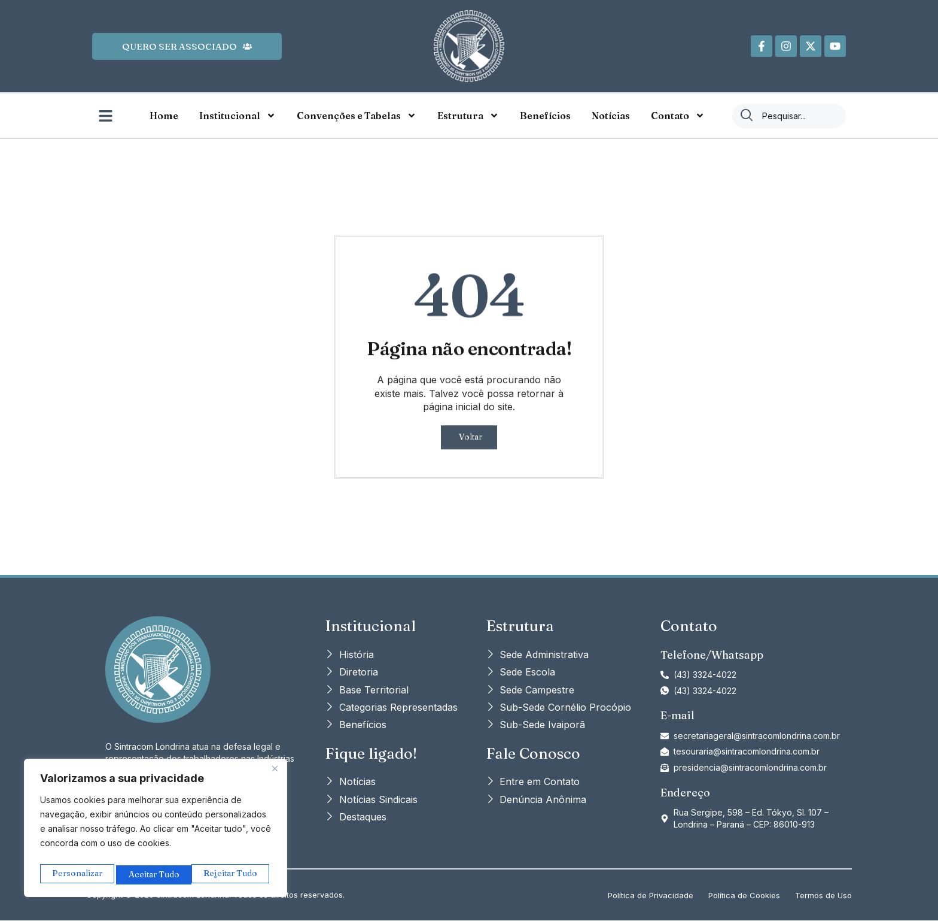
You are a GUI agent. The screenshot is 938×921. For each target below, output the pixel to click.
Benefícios (545, 116)
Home (164, 116)
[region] (155, 830)
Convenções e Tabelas (356, 115)
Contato (678, 115)
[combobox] (789, 116)
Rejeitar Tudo (156, 874)
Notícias (611, 116)
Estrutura (468, 115)
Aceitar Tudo (234, 874)
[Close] (274, 774)
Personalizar (76, 874)
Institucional (237, 115)
